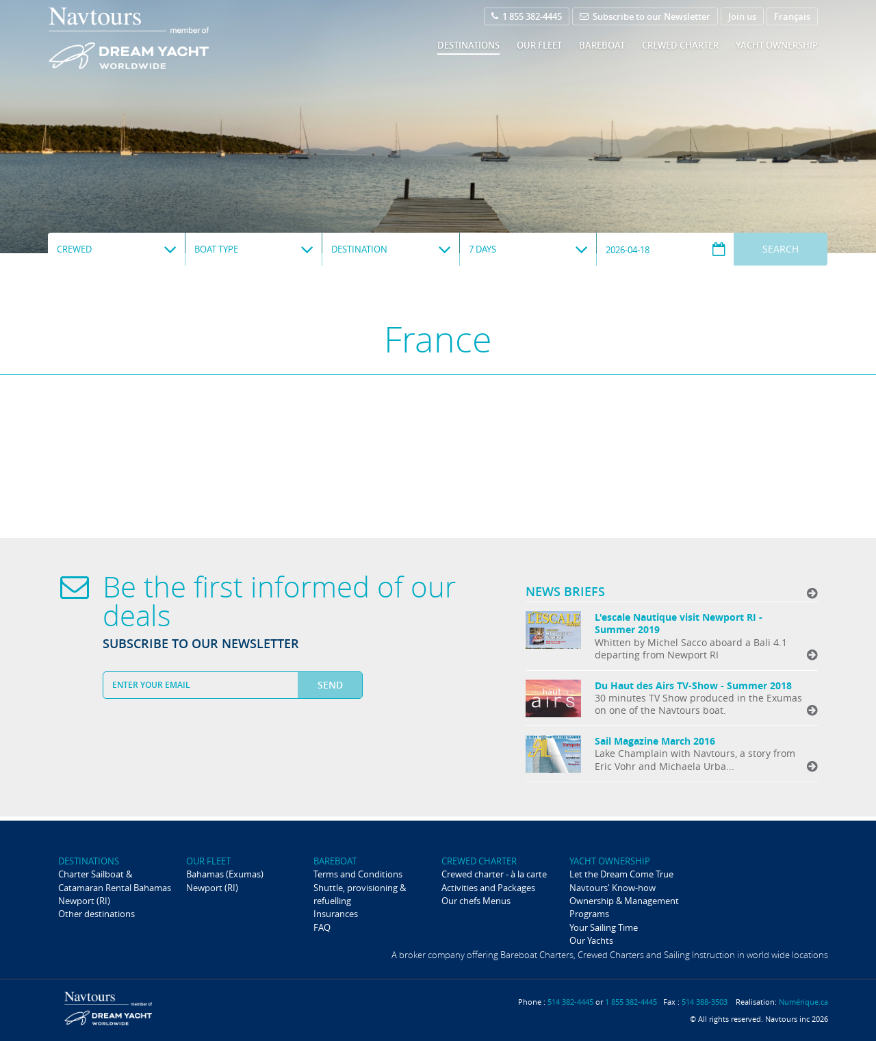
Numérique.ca (803, 1002)
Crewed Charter (680, 45)
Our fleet (539, 45)
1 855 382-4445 (526, 16)
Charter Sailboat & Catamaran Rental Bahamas (114, 880)
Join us (742, 16)
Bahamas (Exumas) (224, 874)
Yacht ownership (777, 45)
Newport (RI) (84, 901)
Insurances (335, 914)
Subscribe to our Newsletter (645, 16)
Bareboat (602, 45)
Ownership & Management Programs (624, 907)
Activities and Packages (488, 888)
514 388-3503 (704, 1002)
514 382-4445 (570, 1002)
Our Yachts (591, 940)
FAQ (322, 927)
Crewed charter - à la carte (494, 874)
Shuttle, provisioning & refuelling (359, 894)
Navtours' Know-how (612, 888)
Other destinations (96, 914)
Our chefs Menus (476, 901)
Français (792, 16)
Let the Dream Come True (621, 874)
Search (780, 248)
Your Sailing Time (603, 927)
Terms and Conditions (357, 874)
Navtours (156, 38)
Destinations (468, 45)
